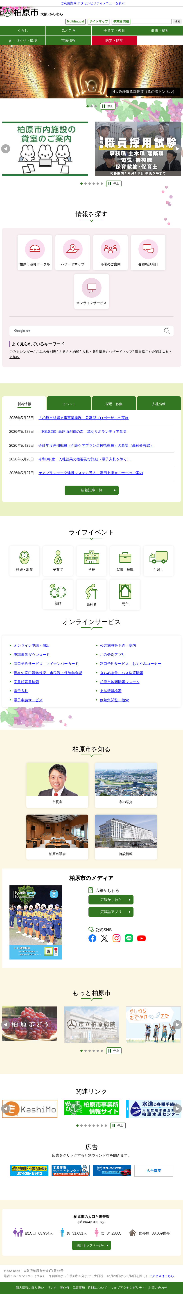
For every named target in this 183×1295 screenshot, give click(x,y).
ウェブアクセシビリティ (128, 1289)
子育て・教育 (114, 31)
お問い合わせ (157, 1289)
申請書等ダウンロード (32, 656)
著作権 (64, 1289)
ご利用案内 (69, 3)
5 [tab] (98, 184)
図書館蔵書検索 (26, 683)
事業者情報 (121, 21)
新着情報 (24, 405)
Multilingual (75, 21)
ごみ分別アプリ (112, 656)
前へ (5, 148)
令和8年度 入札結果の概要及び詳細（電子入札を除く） (84, 461)
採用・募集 (114, 405)
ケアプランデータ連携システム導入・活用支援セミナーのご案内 (90, 474)
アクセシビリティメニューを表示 (101, 3)
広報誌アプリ (111, 913)
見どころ (68, 31)
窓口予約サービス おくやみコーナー (130, 665)
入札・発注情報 (94, 352)
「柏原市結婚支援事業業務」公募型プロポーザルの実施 (83, 419)
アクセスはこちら (161, 1277)
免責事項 (78, 1289)
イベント (69, 405)
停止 (110, 106)
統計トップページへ (91, 1247)
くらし (22, 31)
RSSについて (98, 1289)
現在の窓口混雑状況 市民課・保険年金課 (48, 674)
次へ (177, 148)
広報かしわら (111, 901)
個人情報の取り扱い (30, 1289)
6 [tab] (102, 184)
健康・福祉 (160, 31)
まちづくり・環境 (22, 41)
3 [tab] (96, 106)
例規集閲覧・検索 (114, 702)
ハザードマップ (120, 352)
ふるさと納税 (69, 352)
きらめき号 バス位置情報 (121, 674)
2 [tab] (91, 106)
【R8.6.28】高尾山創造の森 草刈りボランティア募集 (82, 433)
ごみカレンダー (21, 352)
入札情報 (158, 405)
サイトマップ (98, 21)
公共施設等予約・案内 (118, 647)
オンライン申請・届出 (32, 647)
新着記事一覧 (91, 492)
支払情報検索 (111, 692)
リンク (52, 1289)
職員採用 (142, 352)
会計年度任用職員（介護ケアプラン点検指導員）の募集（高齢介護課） (96, 447)
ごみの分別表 (46, 352)
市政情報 (68, 41)
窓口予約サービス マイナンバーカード (46, 665)
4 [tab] (94, 184)
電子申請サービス (28, 702)
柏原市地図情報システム (120, 683)
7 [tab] (102, 1127)
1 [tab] (87, 106)
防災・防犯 (114, 41)
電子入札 (21, 692)
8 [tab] (106, 1127)
